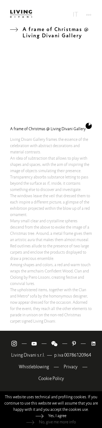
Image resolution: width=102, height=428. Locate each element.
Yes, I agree (57, 415)
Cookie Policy (51, 378)
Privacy (71, 367)
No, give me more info (57, 422)
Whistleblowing (34, 367)
